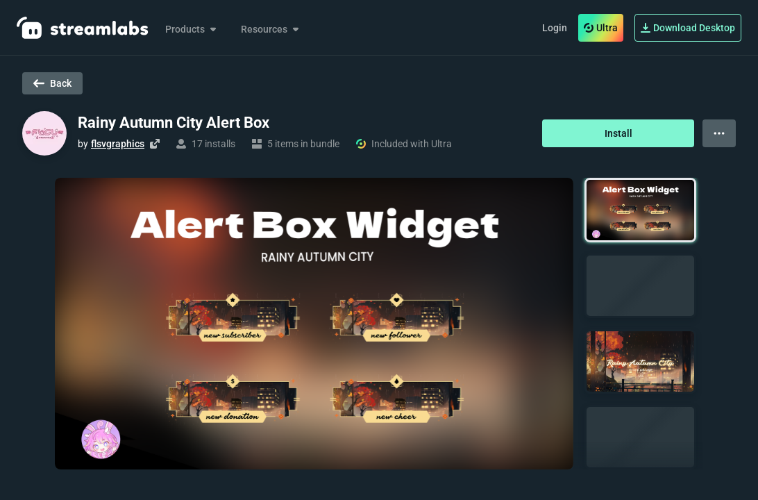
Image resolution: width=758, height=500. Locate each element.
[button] (640, 210)
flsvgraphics (117, 143)
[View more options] (719, 133)
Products (192, 29)
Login (554, 27)
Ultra (601, 27)
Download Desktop (688, 27)
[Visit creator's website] (155, 144)
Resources (271, 29)
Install (618, 133)
